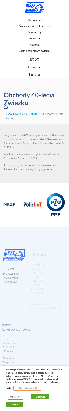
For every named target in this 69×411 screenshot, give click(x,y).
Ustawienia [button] (15, 397)
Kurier (34, 38)
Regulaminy (34, 32)
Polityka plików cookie (27, 388)
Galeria (34, 44)
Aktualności (34, 20)
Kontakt (34, 75)
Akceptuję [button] (40, 397)
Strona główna (12, 113)
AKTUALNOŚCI (32, 113)
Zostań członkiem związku (34, 50)
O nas (34, 67)
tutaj (50, 169)
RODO (34, 59)
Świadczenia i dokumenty (34, 26)
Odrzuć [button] (14, 405)
